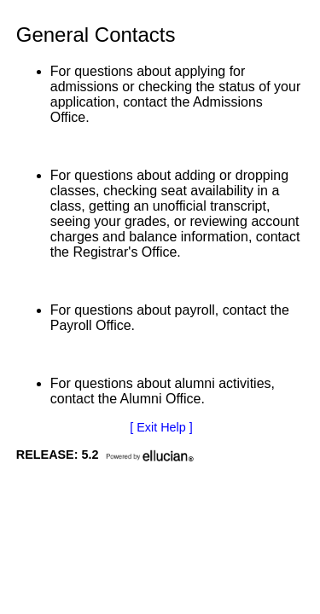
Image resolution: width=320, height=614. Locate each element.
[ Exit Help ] (161, 427)
